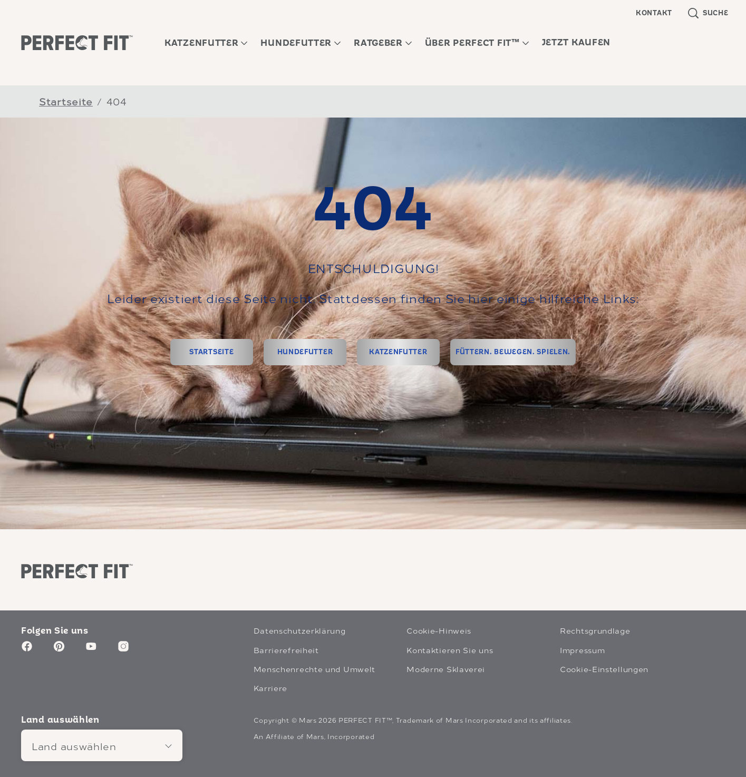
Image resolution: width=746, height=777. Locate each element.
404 (116, 101)
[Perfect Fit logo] (77, 571)
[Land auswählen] (101, 745)
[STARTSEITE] (211, 352)
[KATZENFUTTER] (398, 352)
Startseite (66, 101)
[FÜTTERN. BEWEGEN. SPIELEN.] (513, 352)
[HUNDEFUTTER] (305, 352)
